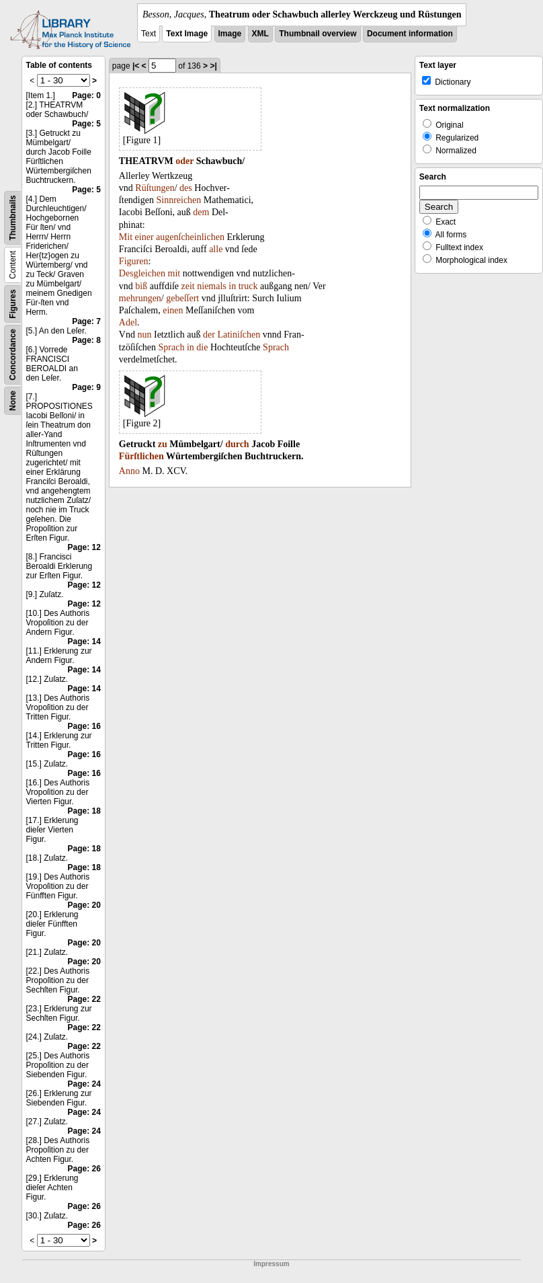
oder (184, 161)
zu (162, 444)
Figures (12, 303)
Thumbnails (12, 217)
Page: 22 (84, 999)
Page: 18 (84, 811)
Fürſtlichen (141, 456)
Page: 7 (86, 321)
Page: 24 (84, 1084)
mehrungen (140, 298)
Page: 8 (86, 340)
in (232, 286)
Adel (128, 322)
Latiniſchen (238, 334)
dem (201, 212)
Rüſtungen (154, 188)
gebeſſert (182, 298)
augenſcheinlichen (190, 237)
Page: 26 (84, 1168)
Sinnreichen (178, 200)
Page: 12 (84, 547)
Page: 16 (84, 726)
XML (260, 33)
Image (230, 33)
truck (248, 286)
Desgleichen (142, 273)
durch (237, 444)
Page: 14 (84, 641)
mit (174, 273)
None (12, 401)
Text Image (187, 33)
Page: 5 (86, 123)
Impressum (271, 1264)
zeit (188, 286)
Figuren (134, 261)
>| (213, 66)
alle (215, 249)
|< (135, 66)
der (209, 334)
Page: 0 (86, 95)
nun (144, 334)
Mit (125, 237)
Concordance (12, 355)
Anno (129, 471)
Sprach (172, 347)
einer (144, 237)
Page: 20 (84, 905)
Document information (410, 33)
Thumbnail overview (317, 33)
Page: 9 (86, 387)
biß (141, 286)
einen (173, 310)
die (202, 347)
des (185, 188)
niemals (211, 286)
